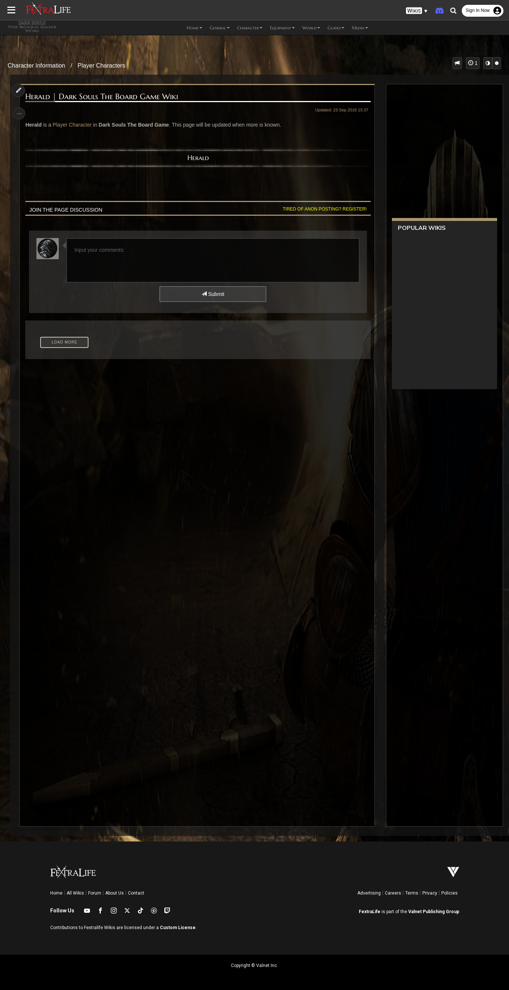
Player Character (73, 125)
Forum (94, 893)
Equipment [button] (282, 27)
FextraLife (369, 911)
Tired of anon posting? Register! (323, 209)
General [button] (220, 27)
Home (56, 893)
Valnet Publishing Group (433, 911)
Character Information (36, 65)
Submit (212, 294)
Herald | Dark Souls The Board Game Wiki (103, 96)
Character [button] (249, 27)
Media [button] (360, 27)
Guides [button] (336, 27)
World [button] (311, 27)
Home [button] (194, 27)
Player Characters (101, 65)
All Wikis (75, 893)
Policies (449, 893)
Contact (136, 893)
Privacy (429, 893)
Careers (393, 893)
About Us (114, 893)
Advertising (369, 893)
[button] (416, 10)
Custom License (178, 927)
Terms (411, 893)
